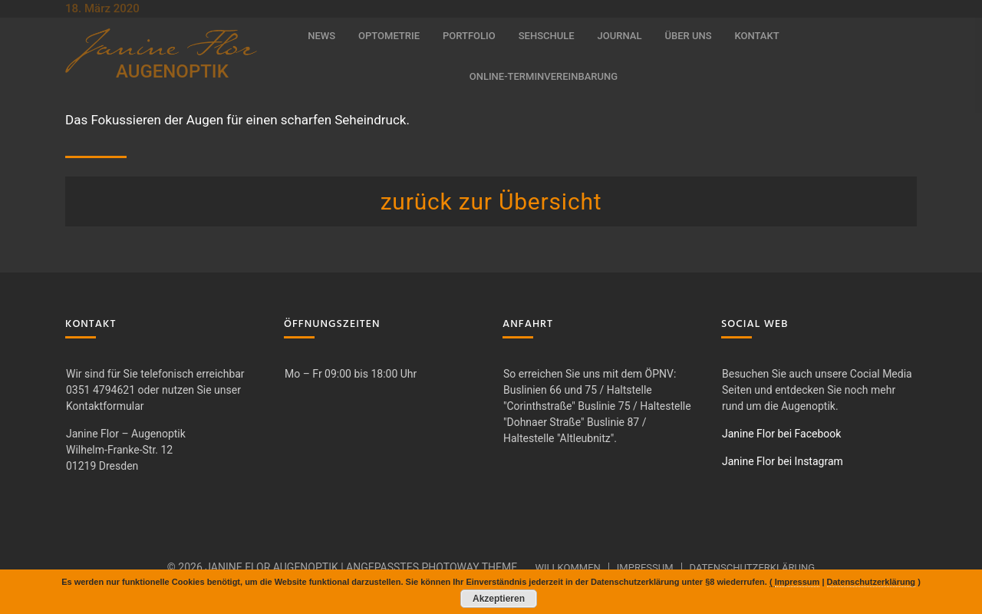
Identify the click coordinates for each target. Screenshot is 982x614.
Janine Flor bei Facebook (781, 433)
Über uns (687, 35)
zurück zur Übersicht (491, 201)
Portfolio (469, 35)
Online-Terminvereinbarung (544, 76)
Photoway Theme (469, 567)
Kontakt (757, 35)
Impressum (645, 567)
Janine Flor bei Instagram (782, 461)
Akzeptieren (499, 598)
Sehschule (547, 35)
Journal (620, 35)
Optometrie (389, 35)
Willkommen (567, 567)
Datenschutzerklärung (753, 567)
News (321, 35)
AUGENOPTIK (172, 71)
